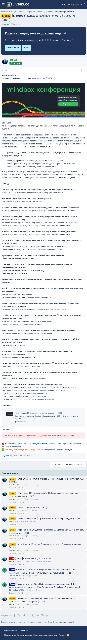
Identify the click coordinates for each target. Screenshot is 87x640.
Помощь (62, 635)
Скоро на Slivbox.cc (34, 576)
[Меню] (3, 4)
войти (50, 435)
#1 (84, 70)
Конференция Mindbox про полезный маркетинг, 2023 (38, 413)
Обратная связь (10, 635)
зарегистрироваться (65, 435)
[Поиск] (85, 4)
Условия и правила (24, 635)
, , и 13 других (19, 456)
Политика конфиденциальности (45, 635)
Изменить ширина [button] (10, 631)
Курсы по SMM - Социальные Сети (38, 561)
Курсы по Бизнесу (31, 485)
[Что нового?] (81, 4)
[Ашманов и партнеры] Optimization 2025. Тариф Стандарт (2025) (48, 518)
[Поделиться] (80, 70)
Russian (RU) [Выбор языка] (24, 631)
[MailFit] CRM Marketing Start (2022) (34, 507)
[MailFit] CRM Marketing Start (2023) (33, 558)
